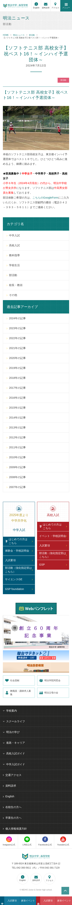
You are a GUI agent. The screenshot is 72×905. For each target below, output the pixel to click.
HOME (6, 35)
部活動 (32, 35)
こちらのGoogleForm (45, 197)
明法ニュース (19, 35)
